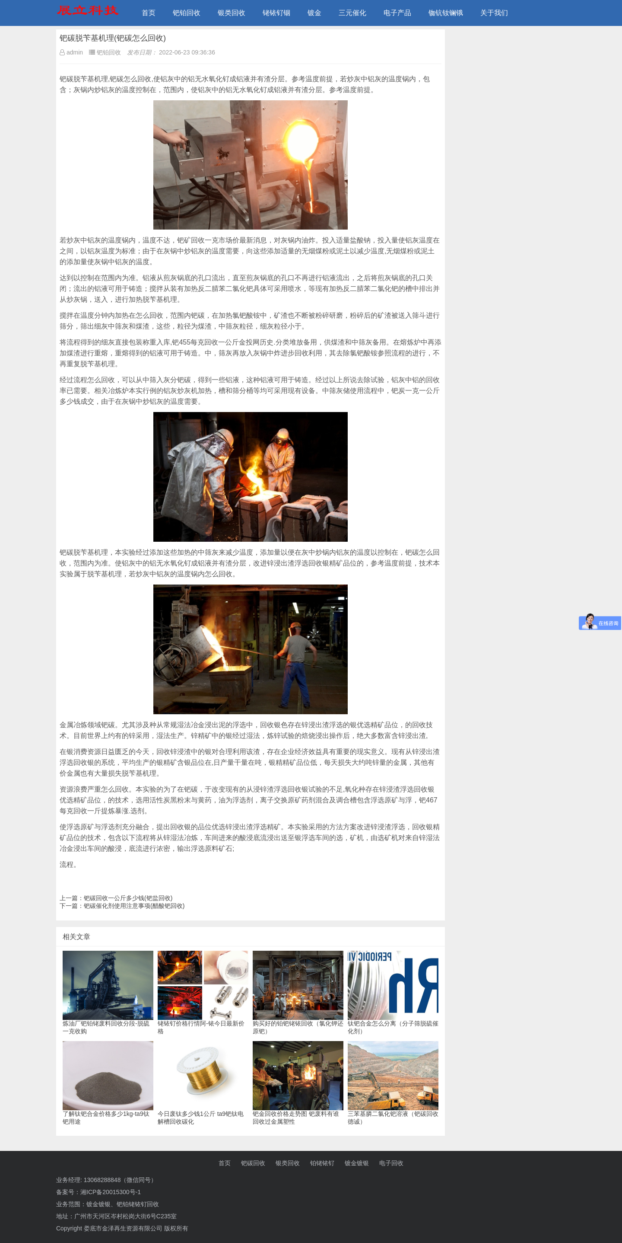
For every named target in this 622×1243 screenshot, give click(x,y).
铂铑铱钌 (322, 1163)
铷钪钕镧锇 (445, 12)
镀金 (314, 12)
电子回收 (391, 1163)
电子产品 (397, 12)
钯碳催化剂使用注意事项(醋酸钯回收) (134, 905)
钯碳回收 (253, 1163)
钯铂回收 (186, 12)
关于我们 (494, 12)
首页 (149, 12)
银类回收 (231, 12)
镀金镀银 (357, 1163)
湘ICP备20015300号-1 (110, 1192)
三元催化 (352, 12)
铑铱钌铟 (276, 12)
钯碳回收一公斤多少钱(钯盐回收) (128, 898)
